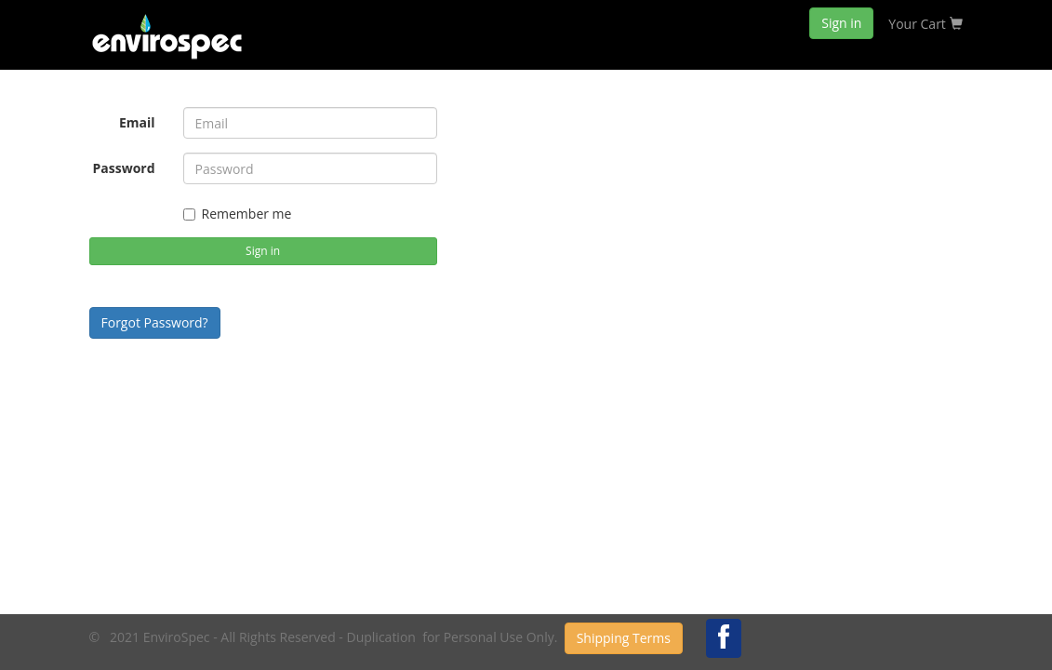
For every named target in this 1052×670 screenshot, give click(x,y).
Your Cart (925, 24)
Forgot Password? (154, 322)
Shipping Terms (624, 638)
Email (137, 122)
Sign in (841, 23)
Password (123, 168)
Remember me (237, 213)
